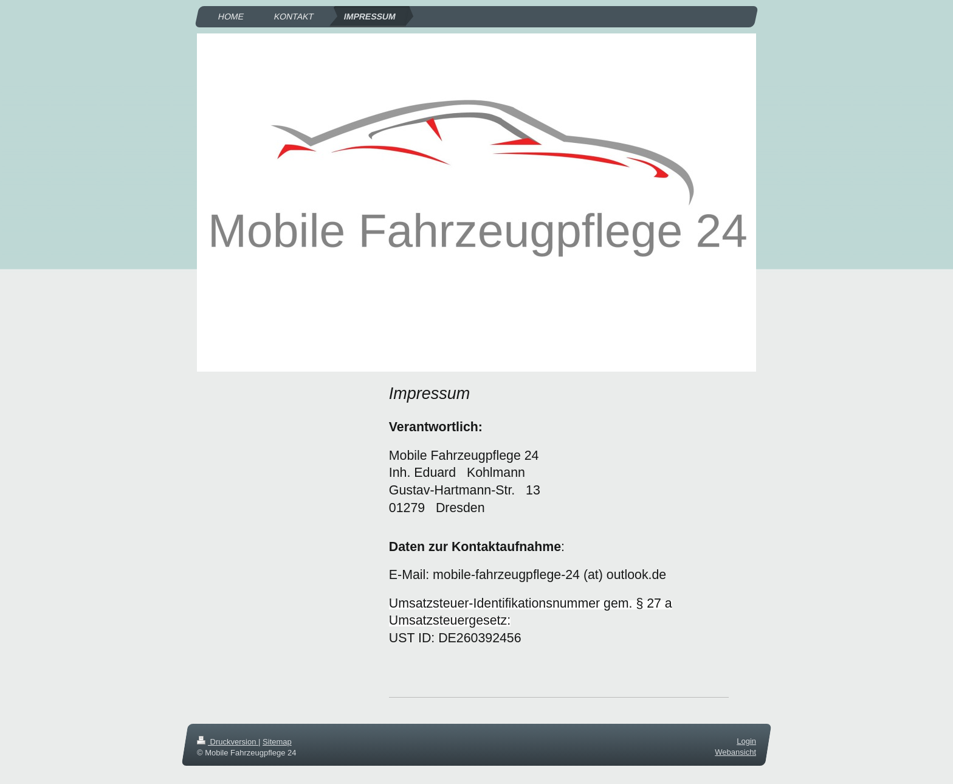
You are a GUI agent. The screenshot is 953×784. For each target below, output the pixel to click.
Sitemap (277, 741)
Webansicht (735, 752)
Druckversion (227, 741)
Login (746, 741)
